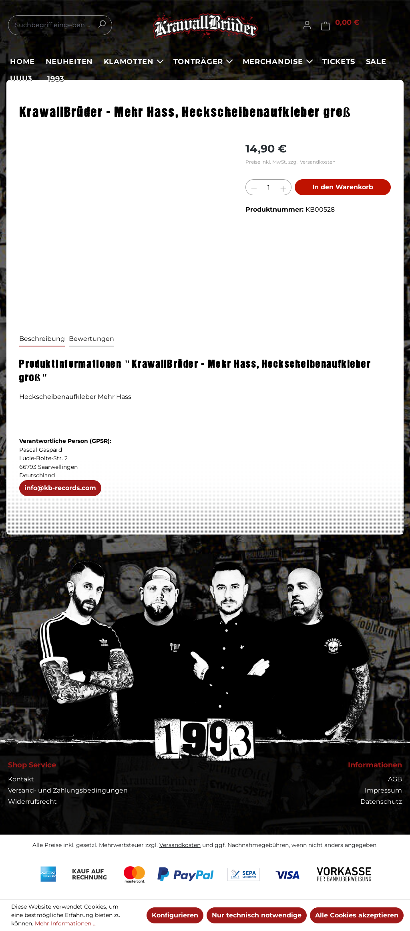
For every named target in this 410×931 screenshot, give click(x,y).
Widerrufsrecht (32, 801)
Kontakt (21, 779)
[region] (124, 227)
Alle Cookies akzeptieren (356, 915)
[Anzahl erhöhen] (283, 187)
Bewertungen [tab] (91, 338)
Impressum (383, 790)
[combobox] (60, 25)
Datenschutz (381, 801)
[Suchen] (101, 24)
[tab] (42, 339)
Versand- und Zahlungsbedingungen (68, 790)
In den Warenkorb (342, 187)
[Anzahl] (268, 187)
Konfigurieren (175, 915)
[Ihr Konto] (307, 24)
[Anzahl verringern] (253, 187)
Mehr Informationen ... (65, 923)
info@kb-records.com (60, 488)
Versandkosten (180, 845)
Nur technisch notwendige (256, 915)
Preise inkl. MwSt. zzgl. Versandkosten (290, 162)
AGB (395, 779)
